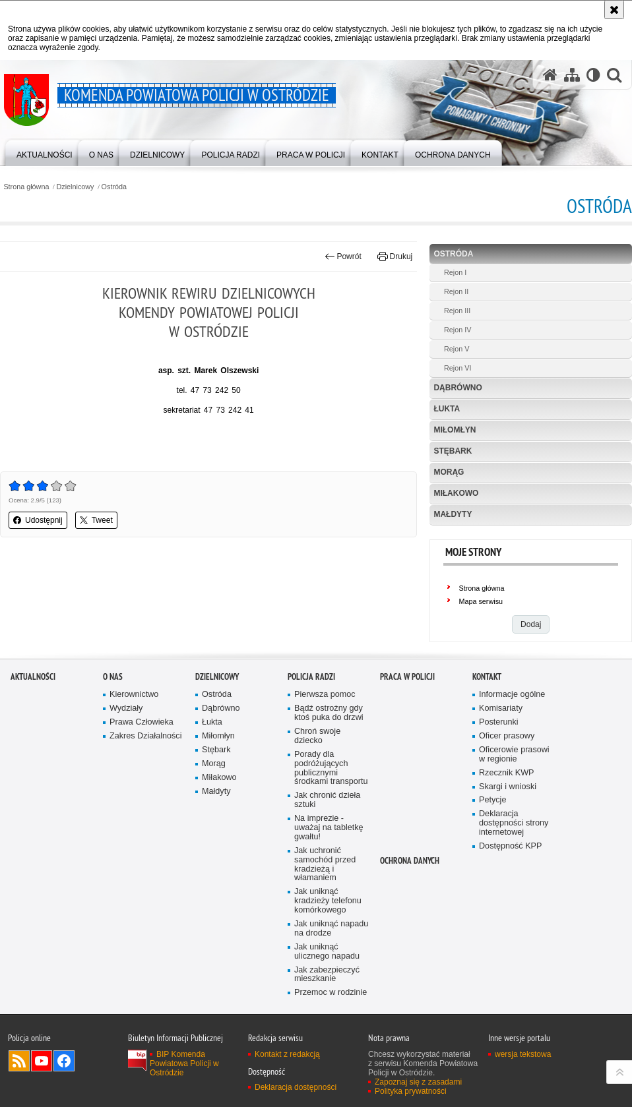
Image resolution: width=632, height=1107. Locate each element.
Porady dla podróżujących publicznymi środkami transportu (331, 799)
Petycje (492, 830)
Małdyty (452, 514)
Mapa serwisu (480, 601)
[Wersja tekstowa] (593, 74)
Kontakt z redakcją (287, 1084)
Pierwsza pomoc (325, 725)
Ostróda (114, 187)
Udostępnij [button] (38, 520)
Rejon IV (457, 330)
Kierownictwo (134, 725)
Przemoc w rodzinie (330, 1023)
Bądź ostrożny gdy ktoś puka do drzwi (328, 743)
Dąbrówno (457, 387)
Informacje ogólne (512, 725)
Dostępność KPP (510, 876)
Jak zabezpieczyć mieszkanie (327, 1005)
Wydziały (126, 738)
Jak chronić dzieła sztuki (327, 830)
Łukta (446, 408)
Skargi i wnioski (507, 817)
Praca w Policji (407, 707)
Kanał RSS (19, 1091)
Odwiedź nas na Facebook (64, 1091)
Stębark (452, 451)
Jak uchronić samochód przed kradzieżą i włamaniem (325, 895)
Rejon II (456, 291)
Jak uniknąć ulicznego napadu (327, 982)
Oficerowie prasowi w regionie (514, 785)
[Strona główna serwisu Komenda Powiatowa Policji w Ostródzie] (550, 74)
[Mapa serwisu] (572, 74)
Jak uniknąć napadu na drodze (331, 959)
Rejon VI (457, 368)
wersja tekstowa (523, 1084)
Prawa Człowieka (142, 752)
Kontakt (486, 707)
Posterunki (499, 752)
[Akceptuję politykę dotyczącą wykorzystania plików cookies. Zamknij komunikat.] (614, 9)
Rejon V (456, 349)
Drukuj (394, 256)
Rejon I (455, 272)
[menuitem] (44, 152)
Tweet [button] (96, 520)
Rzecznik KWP (506, 803)
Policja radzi (311, 707)
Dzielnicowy (75, 187)
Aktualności (33, 707)
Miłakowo (455, 493)
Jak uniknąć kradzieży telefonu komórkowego (328, 931)
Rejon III (457, 310)
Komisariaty (500, 738)
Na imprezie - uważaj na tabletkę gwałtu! (328, 858)
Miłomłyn (454, 429)
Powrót (343, 256)
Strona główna (26, 187)
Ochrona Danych (409, 891)
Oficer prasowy (506, 766)
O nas (113, 707)
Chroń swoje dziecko (317, 766)
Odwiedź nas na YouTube (41, 1091)
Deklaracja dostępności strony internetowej (513, 853)
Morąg (448, 472)
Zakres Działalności (145, 766)
